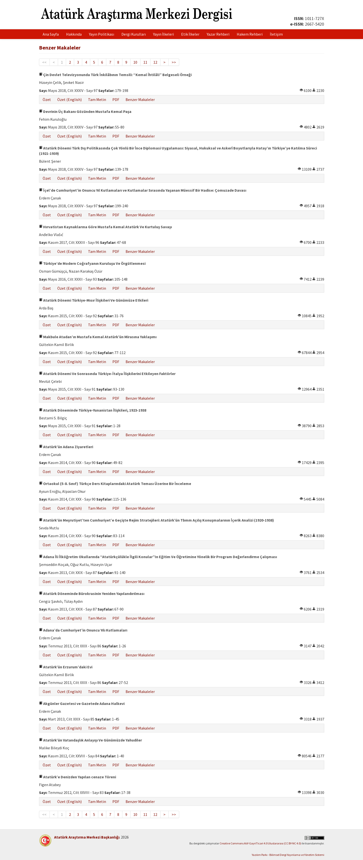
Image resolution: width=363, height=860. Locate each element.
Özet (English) (69, 99)
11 (145, 62)
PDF (115, 99)
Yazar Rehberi (218, 34)
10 (135, 62)
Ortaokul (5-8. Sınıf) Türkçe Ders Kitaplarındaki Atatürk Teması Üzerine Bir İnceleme (115, 483)
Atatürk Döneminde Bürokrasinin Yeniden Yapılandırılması (91, 593)
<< (44, 62)
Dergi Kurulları (133, 34)
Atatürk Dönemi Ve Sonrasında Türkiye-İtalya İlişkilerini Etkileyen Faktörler (107, 373)
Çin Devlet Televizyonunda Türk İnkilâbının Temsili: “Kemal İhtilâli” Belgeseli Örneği (115, 74)
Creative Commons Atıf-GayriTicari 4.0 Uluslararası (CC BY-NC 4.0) (260, 843)
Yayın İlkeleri (163, 34)
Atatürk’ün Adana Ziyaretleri (66, 446)
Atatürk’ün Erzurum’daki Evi (65, 666)
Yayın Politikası (101, 34)
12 (155, 62)
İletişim (276, 34)
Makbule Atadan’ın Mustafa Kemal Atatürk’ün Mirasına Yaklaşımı (98, 336)
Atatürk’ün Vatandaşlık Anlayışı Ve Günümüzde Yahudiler (90, 740)
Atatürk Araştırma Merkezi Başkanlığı (86, 837)
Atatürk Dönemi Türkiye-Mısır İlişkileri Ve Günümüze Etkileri (93, 300)
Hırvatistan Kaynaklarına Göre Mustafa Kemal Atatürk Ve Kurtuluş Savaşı (105, 226)
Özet (47, 99)
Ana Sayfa (51, 34)
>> (174, 62)
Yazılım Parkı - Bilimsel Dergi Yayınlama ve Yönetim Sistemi (288, 855)
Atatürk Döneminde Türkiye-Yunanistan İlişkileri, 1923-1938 (92, 410)
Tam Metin (97, 99)
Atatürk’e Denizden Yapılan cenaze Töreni (77, 776)
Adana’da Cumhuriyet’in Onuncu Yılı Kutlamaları (83, 630)
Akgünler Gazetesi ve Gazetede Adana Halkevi (82, 703)
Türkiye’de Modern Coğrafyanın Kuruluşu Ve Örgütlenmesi (92, 263)
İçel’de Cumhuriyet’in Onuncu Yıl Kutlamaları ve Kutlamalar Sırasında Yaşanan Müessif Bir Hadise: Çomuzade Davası (142, 190)
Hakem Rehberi (250, 34)
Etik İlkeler (190, 34)
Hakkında (74, 34)
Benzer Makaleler (140, 99)
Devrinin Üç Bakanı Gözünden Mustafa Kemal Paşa (85, 111)
